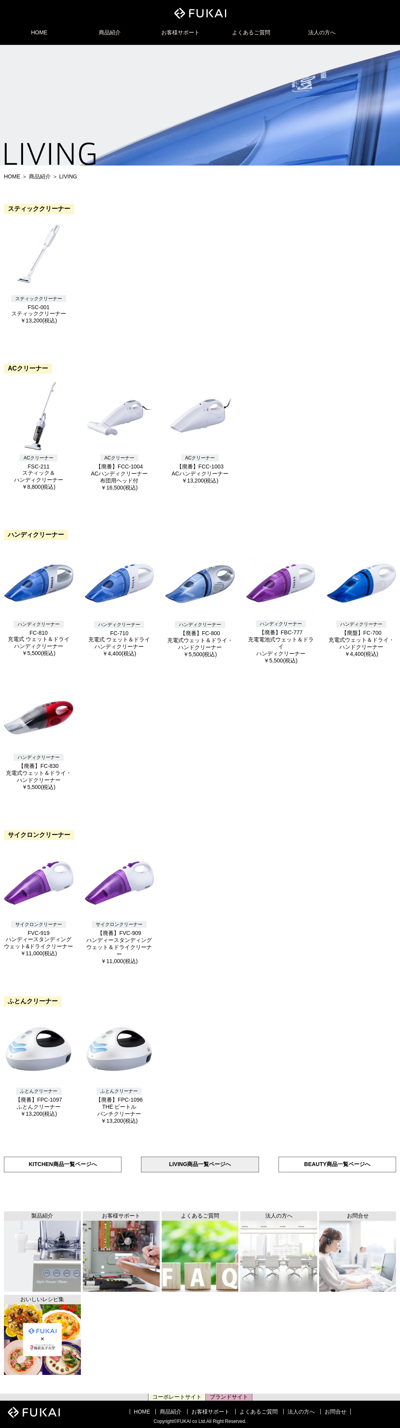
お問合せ (335, 1411)
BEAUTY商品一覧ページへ (337, 1164)
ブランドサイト (229, 1397)
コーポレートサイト (177, 1397)
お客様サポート (180, 32)
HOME (39, 32)
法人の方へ (322, 32)
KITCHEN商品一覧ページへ (62, 1164)
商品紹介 (110, 32)
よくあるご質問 (251, 32)
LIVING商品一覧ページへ (200, 1164)
